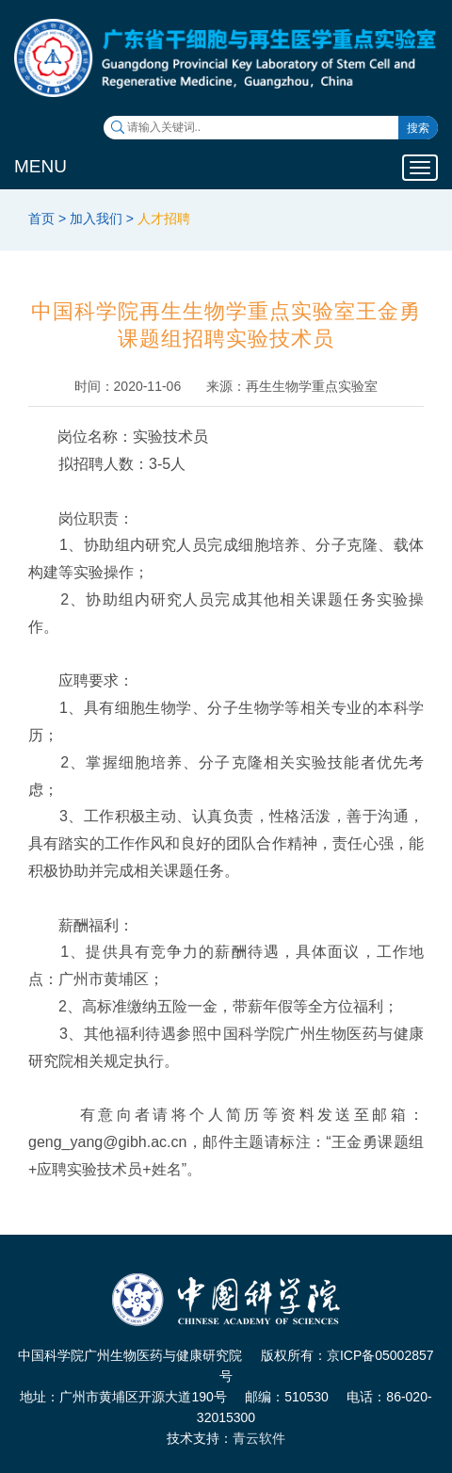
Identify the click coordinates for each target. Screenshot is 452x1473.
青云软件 (259, 1438)
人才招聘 (163, 218)
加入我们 (96, 218)
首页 (41, 218)
